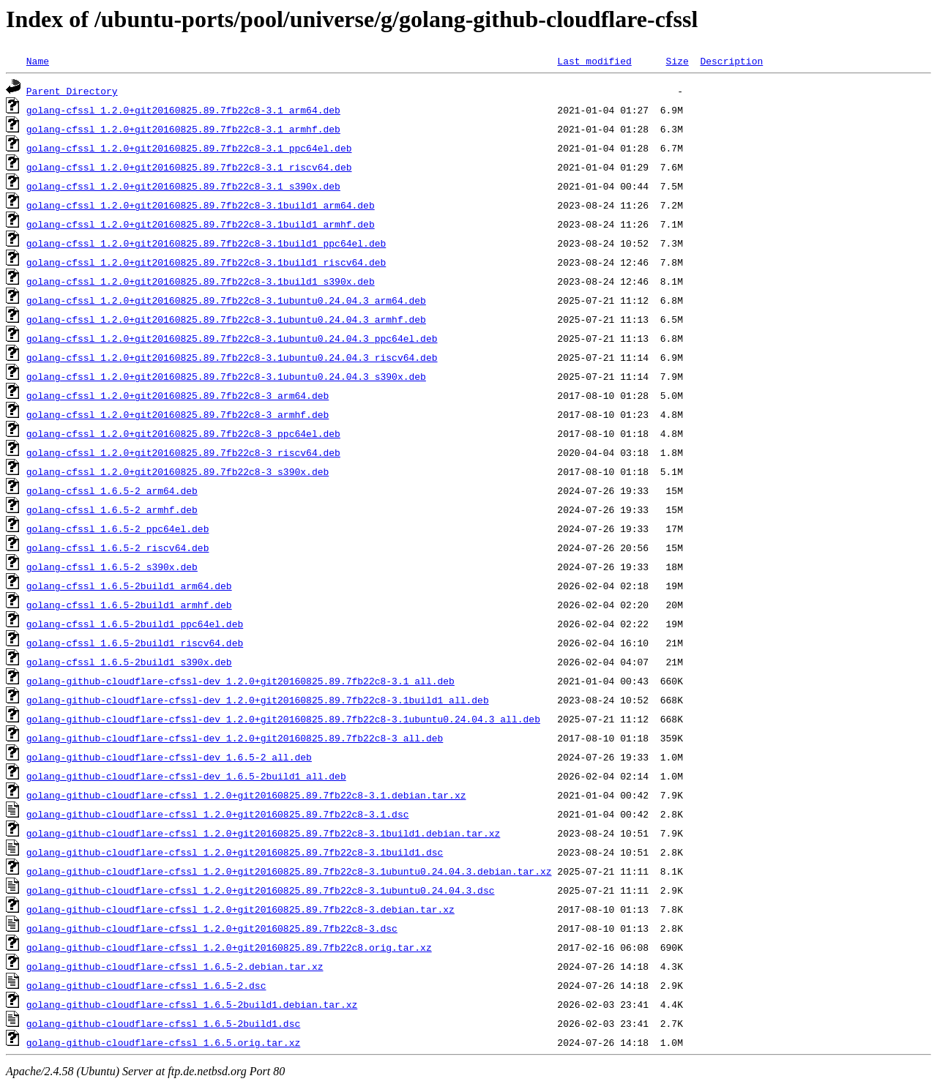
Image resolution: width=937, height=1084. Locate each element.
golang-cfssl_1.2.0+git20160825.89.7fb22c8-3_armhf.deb (177, 414)
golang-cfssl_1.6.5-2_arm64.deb (112, 490)
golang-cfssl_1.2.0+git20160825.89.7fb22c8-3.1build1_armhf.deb (200, 224)
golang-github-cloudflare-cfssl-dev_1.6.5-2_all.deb (169, 756)
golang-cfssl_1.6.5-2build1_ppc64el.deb (134, 623)
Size (676, 60)
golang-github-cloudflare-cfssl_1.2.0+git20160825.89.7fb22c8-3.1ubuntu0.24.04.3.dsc (260, 890)
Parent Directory (72, 90)
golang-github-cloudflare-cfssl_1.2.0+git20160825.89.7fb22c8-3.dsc (211, 928)
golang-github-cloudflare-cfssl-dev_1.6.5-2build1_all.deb (186, 775)
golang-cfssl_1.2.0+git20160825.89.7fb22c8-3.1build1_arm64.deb (200, 205)
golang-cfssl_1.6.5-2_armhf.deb (112, 509)
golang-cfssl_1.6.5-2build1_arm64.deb (129, 585)
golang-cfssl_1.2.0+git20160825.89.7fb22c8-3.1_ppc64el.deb (189, 147)
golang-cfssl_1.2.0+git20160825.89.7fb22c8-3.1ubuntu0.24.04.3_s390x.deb (226, 376)
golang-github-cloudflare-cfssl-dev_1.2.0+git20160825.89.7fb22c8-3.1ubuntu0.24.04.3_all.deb (283, 718)
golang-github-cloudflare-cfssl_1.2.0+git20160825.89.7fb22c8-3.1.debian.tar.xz (246, 794)
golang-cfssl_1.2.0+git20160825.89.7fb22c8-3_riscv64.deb (183, 452)
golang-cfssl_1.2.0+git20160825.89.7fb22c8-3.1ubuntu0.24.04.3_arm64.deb (226, 300)
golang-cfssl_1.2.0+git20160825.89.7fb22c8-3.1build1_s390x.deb (200, 281)
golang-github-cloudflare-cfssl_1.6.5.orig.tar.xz (163, 1042)
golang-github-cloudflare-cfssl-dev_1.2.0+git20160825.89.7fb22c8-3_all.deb (234, 737)
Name (37, 60)
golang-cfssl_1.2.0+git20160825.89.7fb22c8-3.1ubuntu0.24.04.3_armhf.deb (226, 319)
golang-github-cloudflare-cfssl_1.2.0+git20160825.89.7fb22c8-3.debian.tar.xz (240, 909)
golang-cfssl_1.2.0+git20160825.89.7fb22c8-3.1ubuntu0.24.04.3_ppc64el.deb (232, 338)
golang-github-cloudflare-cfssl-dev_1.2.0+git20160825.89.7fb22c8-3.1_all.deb (240, 680)
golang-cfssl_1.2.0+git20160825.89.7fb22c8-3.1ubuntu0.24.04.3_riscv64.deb (232, 357)
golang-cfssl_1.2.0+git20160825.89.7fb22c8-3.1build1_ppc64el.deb (206, 243)
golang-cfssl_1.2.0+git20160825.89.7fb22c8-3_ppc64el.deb (183, 433)
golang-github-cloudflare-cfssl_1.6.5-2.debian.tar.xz (175, 966)
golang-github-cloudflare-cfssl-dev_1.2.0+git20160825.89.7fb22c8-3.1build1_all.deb (257, 699)
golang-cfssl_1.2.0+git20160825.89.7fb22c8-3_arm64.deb (177, 395)
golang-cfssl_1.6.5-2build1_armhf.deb (129, 604)
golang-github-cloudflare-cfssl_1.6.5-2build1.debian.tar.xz (191, 1004)
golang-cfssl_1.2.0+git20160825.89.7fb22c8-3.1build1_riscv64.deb (206, 262)
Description (731, 60)
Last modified (594, 60)
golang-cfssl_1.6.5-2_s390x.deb (112, 566)
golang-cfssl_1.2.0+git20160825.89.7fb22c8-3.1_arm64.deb (183, 109)
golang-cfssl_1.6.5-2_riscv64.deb (117, 547)
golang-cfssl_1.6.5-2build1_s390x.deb (129, 661)
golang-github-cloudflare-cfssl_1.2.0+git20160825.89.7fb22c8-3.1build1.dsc (234, 852)
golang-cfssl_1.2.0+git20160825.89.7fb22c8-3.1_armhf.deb (183, 128)
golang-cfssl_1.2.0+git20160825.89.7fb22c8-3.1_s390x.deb (183, 185)
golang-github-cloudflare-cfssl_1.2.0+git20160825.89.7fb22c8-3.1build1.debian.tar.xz (263, 833)
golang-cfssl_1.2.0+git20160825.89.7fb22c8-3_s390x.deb (177, 471)
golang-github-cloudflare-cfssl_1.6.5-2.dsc (146, 985)
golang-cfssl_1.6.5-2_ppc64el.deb (117, 528)
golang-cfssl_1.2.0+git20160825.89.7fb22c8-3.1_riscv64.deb (189, 166)
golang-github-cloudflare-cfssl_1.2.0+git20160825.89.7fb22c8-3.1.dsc (217, 814)
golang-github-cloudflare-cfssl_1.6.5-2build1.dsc (163, 1023)
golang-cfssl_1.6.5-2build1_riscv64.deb (134, 642)
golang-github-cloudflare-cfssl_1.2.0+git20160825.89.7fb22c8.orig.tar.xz (229, 947)
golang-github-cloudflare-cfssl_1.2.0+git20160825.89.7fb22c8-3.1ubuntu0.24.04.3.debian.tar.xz (289, 871)
